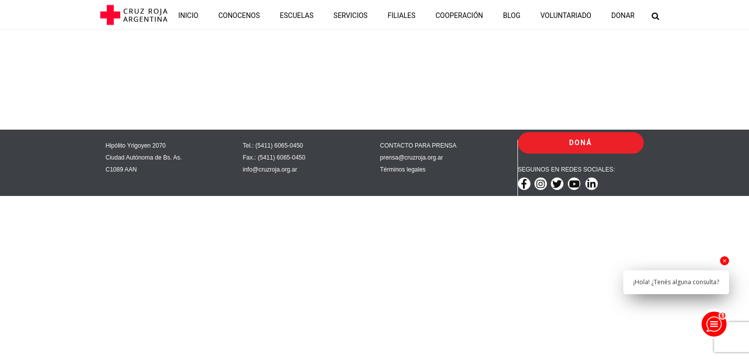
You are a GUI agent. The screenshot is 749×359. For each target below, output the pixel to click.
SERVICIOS (350, 15)
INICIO (188, 15)
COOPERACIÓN (459, 15)
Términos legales (403, 169)
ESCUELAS (297, 15)
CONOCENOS (238, 15)
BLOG (511, 15)
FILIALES (402, 15)
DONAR (623, 15)
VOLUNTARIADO (565, 15)
